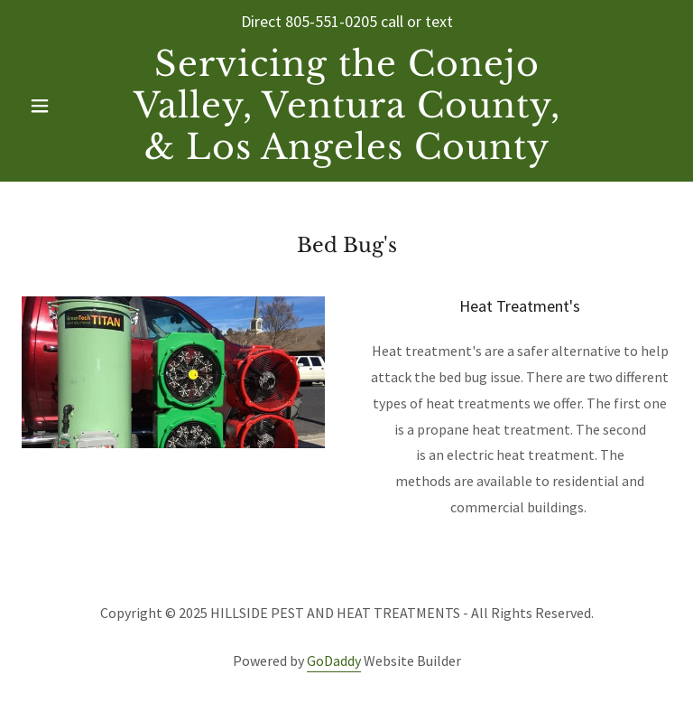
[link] (346, 154)
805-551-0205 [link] (331, 21)
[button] (70, 106)
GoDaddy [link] (334, 660)
